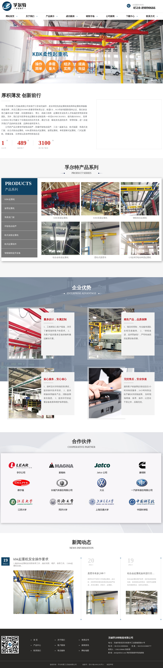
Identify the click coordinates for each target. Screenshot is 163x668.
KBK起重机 (10, 199)
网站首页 (10, 16)
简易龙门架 (10, 217)
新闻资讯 (85, 645)
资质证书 (85, 640)
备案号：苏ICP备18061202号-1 (93, 664)
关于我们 (30, 16)
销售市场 (90, 16)
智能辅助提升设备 (13, 253)
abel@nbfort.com (120, 653)
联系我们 (37, 651)
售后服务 (61, 651)
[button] (12, 51)
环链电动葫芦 (11, 226)
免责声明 (110, 664)
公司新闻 (110, 16)
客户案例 (61, 645)
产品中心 (37, 645)
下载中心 (130, 16)
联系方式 (150, 16)
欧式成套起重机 (12, 235)
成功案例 (70, 16)
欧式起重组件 (11, 244)
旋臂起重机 (10, 208)
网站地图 (85, 651)
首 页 (35, 640)
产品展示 (50, 16)
